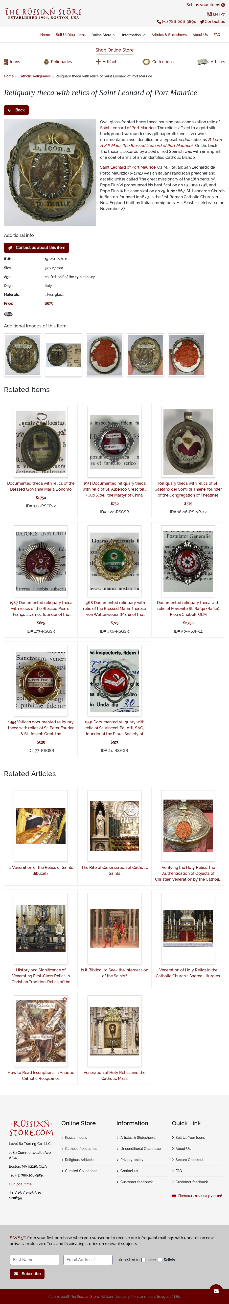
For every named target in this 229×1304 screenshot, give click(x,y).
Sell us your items (205, 4)
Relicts (169, 1260)
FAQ (217, 35)
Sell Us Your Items (71, 35)
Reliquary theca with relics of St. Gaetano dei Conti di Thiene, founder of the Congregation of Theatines (188, 489)
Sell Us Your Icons (188, 1138)
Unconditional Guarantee (138, 1149)
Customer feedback (134, 1182)
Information (134, 35)
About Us (200, 35)
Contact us (212, 21)
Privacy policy (129, 1160)
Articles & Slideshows (169, 35)
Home (45, 35)
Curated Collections (79, 1171)
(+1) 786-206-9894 (176, 21)
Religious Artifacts (77, 1160)
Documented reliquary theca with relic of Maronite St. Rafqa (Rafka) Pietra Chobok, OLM (188, 608)
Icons (151, 1260)
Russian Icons (74, 1138)
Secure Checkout (188, 1160)
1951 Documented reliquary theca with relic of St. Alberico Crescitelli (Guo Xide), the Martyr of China (115, 489)
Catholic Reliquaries (35, 76)
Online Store (104, 35)
